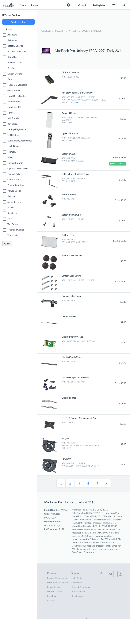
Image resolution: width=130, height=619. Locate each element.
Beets (51, 596)
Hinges (11, 112)
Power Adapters (15, 185)
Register (98, 5)
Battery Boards (15, 45)
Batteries (12, 40)
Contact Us (77, 582)
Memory (11, 151)
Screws (11, 207)
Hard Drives (13, 101)
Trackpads (12, 235)
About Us (51, 600)
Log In (82, 5)
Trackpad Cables (15, 229)
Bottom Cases (14, 62)
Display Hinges (69, 397)
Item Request (78, 596)
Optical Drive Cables (17, 168)
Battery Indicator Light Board (75, 173)
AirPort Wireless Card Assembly (77, 92)
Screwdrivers (14, 201)
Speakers (12, 213)
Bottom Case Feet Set (72, 255)
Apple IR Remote (70, 112)
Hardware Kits (14, 107)
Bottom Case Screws (71, 275)
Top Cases (12, 224)
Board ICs (12, 56)
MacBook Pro (61, 31)
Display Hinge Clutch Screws (75, 377)
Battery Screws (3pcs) (72, 214)
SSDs (10, 218)
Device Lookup (18, 22)
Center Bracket (69, 316)
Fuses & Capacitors (17, 84)
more (76, 102)
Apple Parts (45, 31)
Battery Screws (69, 194)
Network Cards (15, 162)
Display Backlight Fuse (72, 336)
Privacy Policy (78, 591)
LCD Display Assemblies (19, 140)
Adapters (12, 34)
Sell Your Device (54, 591)
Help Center (77, 578)
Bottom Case (68, 234)
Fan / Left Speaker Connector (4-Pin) (79, 418)
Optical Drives (14, 173)
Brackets (11, 68)
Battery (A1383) (69, 153)
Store (23, 5)
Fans (9, 79)
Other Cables (14, 179)
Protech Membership (57, 578)
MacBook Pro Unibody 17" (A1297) (86, 31)
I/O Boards (13, 118)
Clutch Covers (14, 73)
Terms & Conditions (81, 587)
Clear (7, 243)
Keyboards (13, 123)
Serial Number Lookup (57, 582)
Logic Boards (13, 146)
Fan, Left (66, 438)
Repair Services (54, 587)
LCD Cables (13, 134)
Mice (9, 157)
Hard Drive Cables (16, 95)
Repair (34, 5)
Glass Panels (13, 90)
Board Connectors (16, 51)
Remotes (11, 196)
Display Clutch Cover (72, 357)
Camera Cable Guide (71, 296)
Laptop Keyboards (16, 129)
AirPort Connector (71, 72)
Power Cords (14, 190)
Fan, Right (66, 458)
